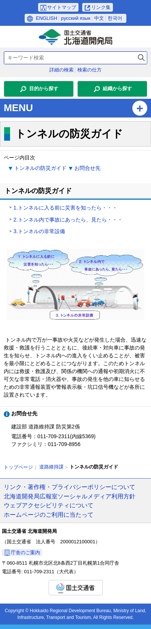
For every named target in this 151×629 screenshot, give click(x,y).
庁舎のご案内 (25, 552)
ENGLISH (46, 18)
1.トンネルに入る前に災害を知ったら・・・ (65, 208)
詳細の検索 (61, 70)
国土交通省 (76, 587)
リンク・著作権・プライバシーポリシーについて (69, 486)
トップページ (18, 467)
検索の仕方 (89, 70)
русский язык (75, 18)
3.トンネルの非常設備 (39, 231)
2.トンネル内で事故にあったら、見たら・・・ (68, 220)
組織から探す (117, 88)
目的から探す (43, 88)
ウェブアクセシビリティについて (48, 505)
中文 (99, 18)
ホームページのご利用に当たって (48, 514)
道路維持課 (51, 467)
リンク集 (101, 7)
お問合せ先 (87, 168)
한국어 (115, 18)
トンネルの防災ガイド (40, 168)
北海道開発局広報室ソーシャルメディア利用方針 (69, 496)
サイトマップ (61, 7)
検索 (141, 58)
